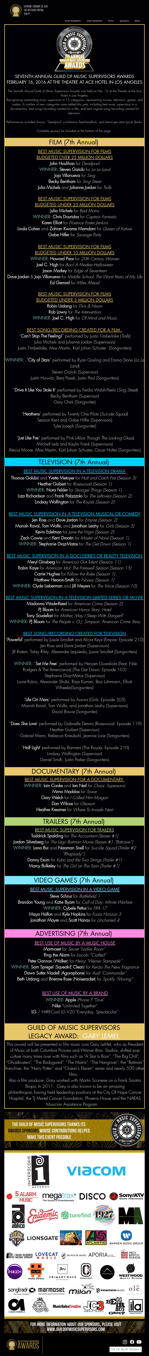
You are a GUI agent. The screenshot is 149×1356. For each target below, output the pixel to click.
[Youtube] (139, 1342)
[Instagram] (125, 1342)
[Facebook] (132, 1342)
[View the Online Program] (125, 1349)
